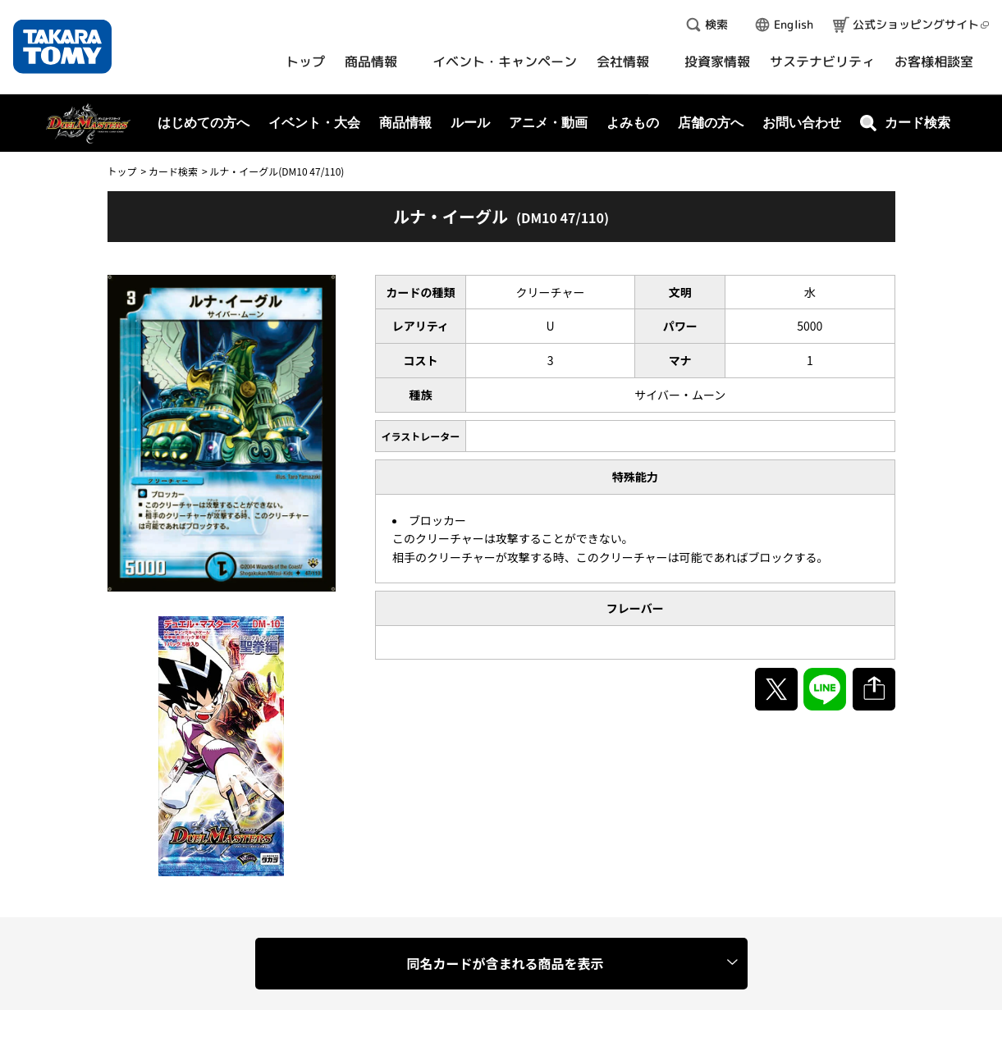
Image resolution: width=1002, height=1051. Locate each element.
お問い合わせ (801, 123)
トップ (122, 171)
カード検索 (173, 171)
